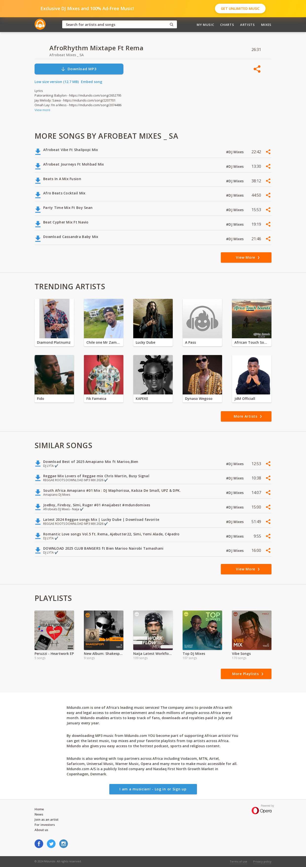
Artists (247, 24)
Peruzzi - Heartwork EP (54, 653)
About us (41, 830)
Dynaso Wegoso (198, 398)
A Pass (190, 342)
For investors (45, 824)
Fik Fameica (96, 398)
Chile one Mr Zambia (103, 342)
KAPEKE (142, 398)
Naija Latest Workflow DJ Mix (153, 653)
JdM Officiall (244, 398)
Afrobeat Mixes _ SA (66, 54)
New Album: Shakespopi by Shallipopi (103, 653)
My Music (205, 24)
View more (42, 110)
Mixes (266, 24)
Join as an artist (46, 819)
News (39, 814)
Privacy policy (262, 861)
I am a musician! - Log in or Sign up (152, 789)
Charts (227, 24)
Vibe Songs (241, 653)
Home (39, 809)
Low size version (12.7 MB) (57, 81)
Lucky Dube (145, 342)
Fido (40, 398)
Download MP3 (79, 68)
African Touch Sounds (251, 342)
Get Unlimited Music (240, 8)
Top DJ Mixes (194, 653)
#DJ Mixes (235, 152)
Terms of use (238, 861)
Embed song (91, 81)
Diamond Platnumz (54, 342)
